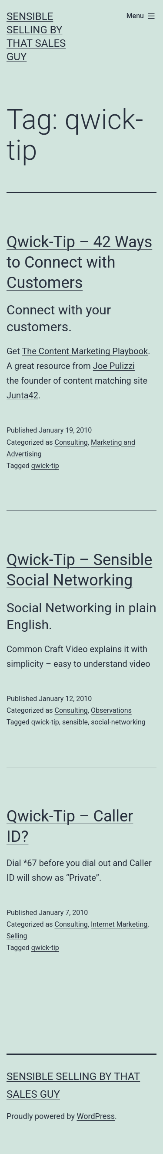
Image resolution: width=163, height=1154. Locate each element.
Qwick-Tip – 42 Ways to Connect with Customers (79, 262)
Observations (111, 710)
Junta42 (22, 395)
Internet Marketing (119, 924)
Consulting (70, 442)
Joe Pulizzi (114, 366)
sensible (75, 722)
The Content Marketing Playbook (85, 351)
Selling (17, 936)
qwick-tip (45, 466)
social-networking (118, 722)
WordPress (96, 1116)
